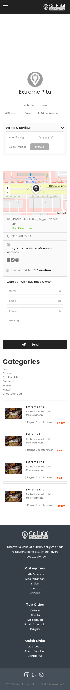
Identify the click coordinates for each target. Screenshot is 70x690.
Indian (35, 583)
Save (26, 113)
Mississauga (35, 620)
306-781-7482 (21, 236)
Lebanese (35, 588)
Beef (6, 369)
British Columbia (35, 624)
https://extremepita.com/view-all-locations (30, 249)
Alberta (35, 615)
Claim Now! (44, 270)
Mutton (7, 389)
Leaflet (61, 213)
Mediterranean (34, 415)
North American (35, 574)
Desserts (8, 381)
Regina (31, 422)
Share (10, 113)
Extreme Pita (35, 407)
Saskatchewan (44, 422)
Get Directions (22, 228)
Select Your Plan (35, 651)
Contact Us (35, 656)
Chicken (8, 373)
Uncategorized (12, 394)
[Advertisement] (35, 45)
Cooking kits (10, 377)
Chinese (35, 593)
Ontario (35, 610)
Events (7, 385)
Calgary (35, 629)
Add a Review (47, 113)
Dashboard (35, 646)
